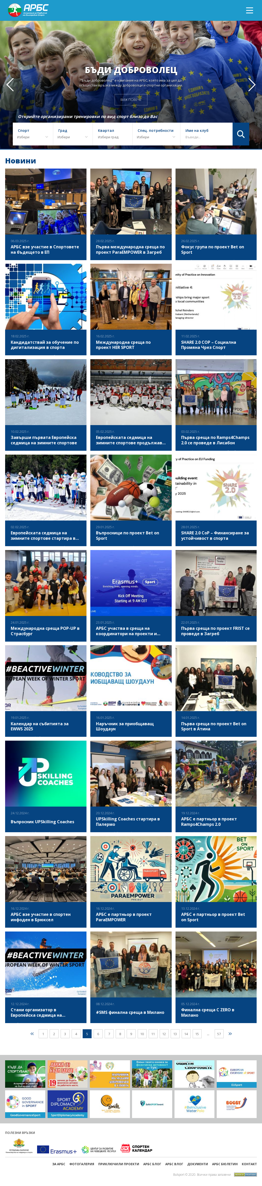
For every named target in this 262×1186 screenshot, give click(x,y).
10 (142, 1034)
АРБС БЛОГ (152, 1164)
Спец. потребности (155, 131)
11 (153, 1034)
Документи (197, 1164)
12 (164, 1034)
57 (219, 1034)
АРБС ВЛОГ (174, 1164)
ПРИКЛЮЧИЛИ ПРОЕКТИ (118, 1164)
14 (186, 1034)
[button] (252, 84)
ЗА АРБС (58, 1164)
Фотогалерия (81, 1164)
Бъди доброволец (131, 69)
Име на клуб (197, 131)
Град (62, 131)
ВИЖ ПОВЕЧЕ (131, 99)
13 (175, 1034)
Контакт (249, 1164)
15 (197, 1034)
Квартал (106, 131)
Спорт (23, 131)
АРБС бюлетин (225, 1164)
